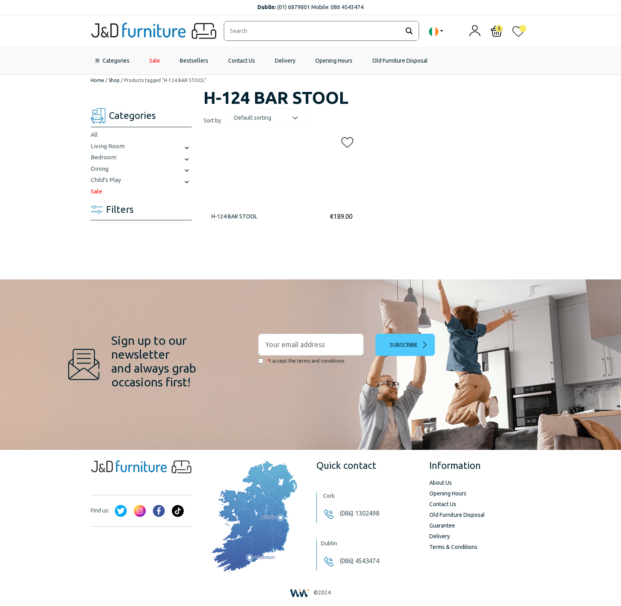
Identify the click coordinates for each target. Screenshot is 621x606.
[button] (345, 140)
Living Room (108, 146)
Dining (100, 168)
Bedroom (103, 157)
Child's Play (106, 179)
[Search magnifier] (409, 30)
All (94, 134)
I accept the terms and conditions (301, 361)
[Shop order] (265, 118)
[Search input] (314, 30)
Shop (114, 80)
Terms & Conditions (453, 547)
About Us (440, 483)
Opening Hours (333, 60)
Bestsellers (194, 60)
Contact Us (241, 60)
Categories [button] (116, 60)
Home (97, 80)
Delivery (285, 60)
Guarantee (442, 525)
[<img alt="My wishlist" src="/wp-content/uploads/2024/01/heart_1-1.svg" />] (518, 33)
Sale (154, 60)
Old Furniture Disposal (400, 60)
